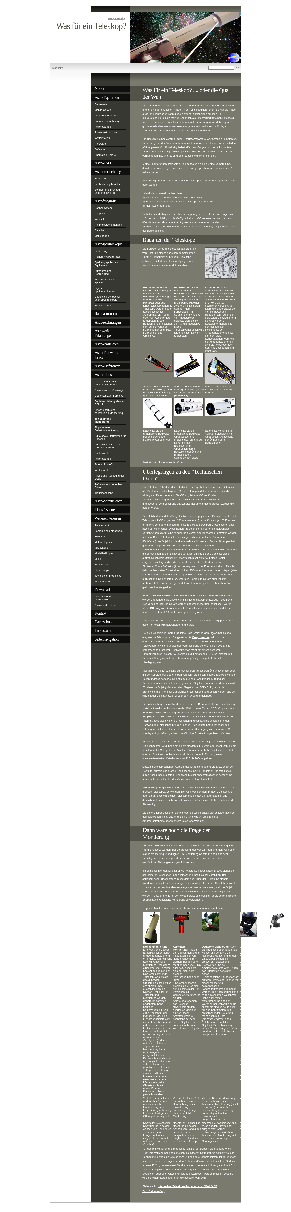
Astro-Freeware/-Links (107, 355)
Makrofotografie (104, 542)
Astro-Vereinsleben (108, 501)
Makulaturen (102, 235)
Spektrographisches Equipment (106, 264)
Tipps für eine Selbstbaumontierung (107, 429)
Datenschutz (103, 622)
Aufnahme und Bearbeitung (103, 272)
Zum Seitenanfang (153, 1191)
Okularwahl (101, 453)
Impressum (103, 630)
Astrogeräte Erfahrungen (103, 333)
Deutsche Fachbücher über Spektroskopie (107, 298)
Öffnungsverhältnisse (163, 608)
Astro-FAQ (103, 163)
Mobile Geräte (103, 109)
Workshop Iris (102, 470)
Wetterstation (102, 138)
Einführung (101, 178)
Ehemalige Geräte (105, 154)
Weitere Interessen (108, 518)
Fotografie (100, 536)
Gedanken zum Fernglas (109, 395)
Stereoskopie (102, 570)
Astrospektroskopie (106, 132)
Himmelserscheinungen (108, 224)
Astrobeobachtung (108, 171)
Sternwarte (101, 104)
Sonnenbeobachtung (107, 121)
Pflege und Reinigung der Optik (109, 477)
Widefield (100, 219)
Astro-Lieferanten (107, 366)
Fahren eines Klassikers (109, 530)
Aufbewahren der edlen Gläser (108, 486)
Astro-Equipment (107, 97)
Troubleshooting (104, 492)
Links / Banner (105, 509)
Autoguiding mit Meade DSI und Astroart (108, 446)
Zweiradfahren (103, 581)
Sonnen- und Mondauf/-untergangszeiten (108, 191)
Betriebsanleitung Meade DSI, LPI (109, 403)
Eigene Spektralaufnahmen (106, 290)
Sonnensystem (103, 207)
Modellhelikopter (104, 553)
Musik (98, 558)
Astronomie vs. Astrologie (109, 390)
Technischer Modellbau (108, 575)
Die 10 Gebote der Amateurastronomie (106, 383)
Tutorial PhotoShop (106, 464)
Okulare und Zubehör (107, 115)
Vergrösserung (201, 637)
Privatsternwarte (193, 138)
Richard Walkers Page (108, 256)
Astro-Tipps (103, 374)
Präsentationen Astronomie (103, 598)
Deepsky (100, 213)
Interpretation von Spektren (105, 281)
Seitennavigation (106, 639)
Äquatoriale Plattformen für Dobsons (110, 437)
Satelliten (100, 230)
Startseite (57, 67)
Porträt (99, 89)
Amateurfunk (102, 525)
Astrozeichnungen (108, 322)
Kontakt (100, 613)
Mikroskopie (101, 547)
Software (100, 149)
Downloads (103, 589)
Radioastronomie (107, 313)
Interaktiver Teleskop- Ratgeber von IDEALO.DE (187, 1186)
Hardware (100, 143)
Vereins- (171, 138)
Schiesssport (102, 564)
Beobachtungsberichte (108, 184)
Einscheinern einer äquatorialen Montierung (109, 411)
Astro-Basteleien (106, 344)
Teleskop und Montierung (103, 420)
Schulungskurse (104, 305)
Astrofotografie (103, 126)
